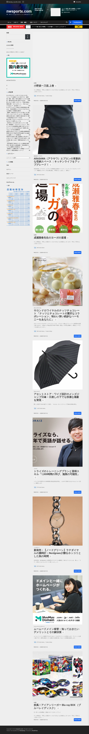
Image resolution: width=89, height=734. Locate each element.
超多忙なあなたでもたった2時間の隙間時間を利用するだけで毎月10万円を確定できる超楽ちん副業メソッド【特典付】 (18, 133)
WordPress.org (10, 182)
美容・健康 (24, 22)
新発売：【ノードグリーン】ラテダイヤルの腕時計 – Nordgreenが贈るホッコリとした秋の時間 (57, 553)
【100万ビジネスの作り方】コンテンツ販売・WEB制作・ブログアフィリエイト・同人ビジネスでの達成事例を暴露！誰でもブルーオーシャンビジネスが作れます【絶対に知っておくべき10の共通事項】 (17, 126)
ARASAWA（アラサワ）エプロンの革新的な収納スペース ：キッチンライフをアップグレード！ (57, 161)
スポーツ (16, 22)
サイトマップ (44, 22)
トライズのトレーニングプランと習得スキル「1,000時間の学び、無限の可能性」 (57, 473)
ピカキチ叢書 (9, 45)
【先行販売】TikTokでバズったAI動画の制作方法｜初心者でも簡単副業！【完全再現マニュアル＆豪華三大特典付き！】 (17, 145)
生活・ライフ (34, 22)
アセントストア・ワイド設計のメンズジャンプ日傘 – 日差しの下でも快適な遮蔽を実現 (56, 397)
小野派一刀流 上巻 (44, 85)
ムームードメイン (11, 80)
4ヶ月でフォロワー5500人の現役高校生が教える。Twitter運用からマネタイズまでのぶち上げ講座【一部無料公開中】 (18, 109)
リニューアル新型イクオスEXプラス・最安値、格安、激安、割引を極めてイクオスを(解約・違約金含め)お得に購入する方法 (18, 98)
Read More (77, 100)
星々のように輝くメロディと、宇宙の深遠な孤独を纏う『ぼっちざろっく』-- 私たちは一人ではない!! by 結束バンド (17, 104)
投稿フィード (9, 173)
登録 (7, 165)
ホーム (9, 22)
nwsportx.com (19, 11)
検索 (7, 33)
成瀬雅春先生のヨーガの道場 (50, 237)
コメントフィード (11, 178)
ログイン (8, 169)
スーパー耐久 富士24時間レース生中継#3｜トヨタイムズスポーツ (71, 9)
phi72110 (36, 100)
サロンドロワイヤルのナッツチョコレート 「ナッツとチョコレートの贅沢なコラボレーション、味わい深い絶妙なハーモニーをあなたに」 (57, 315)
